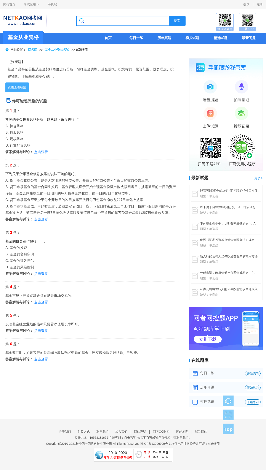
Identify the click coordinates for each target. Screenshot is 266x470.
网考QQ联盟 (161, 431)
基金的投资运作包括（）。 (26, 241)
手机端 (52, 4)
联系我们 (102, 431)
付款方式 (84, 431)
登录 (246, 4)
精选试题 (221, 38)
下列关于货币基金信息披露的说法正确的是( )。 (41, 174)
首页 (108, 38)
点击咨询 (130, 437)
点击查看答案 (17, 87)
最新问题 (249, 38)
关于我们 (65, 431)
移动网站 (201, 431)
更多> (258, 178)
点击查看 (41, 152)
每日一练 (136, 38)
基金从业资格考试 (57, 49)
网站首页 (9, 4)
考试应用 (30, 4)
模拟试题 (192, 38)
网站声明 (140, 431)
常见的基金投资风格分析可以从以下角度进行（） (43, 119)
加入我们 (121, 431)
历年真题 (164, 38)
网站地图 (182, 431)
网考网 (32, 49)
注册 (260, 4)
